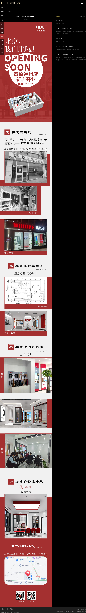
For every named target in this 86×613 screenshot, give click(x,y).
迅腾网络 (83, 611)
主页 (6, 11)
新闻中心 (9, 11)
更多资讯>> (83, 16)
